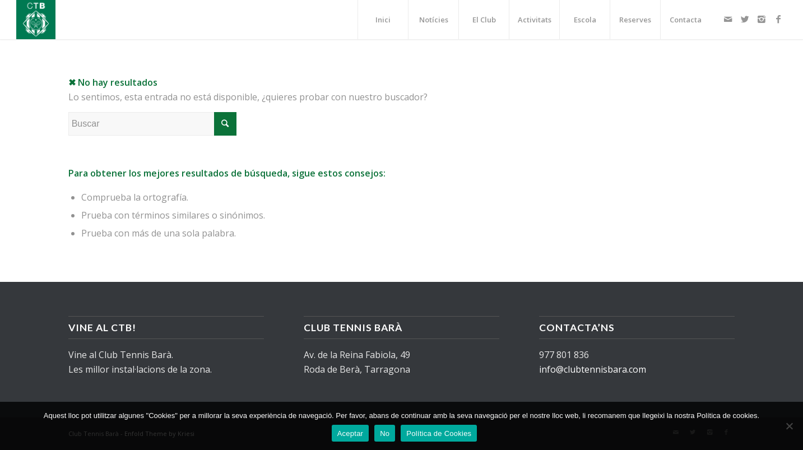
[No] (789, 426)
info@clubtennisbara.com (592, 369)
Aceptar (350, 433)
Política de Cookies (438, 433)
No (384, 433)
